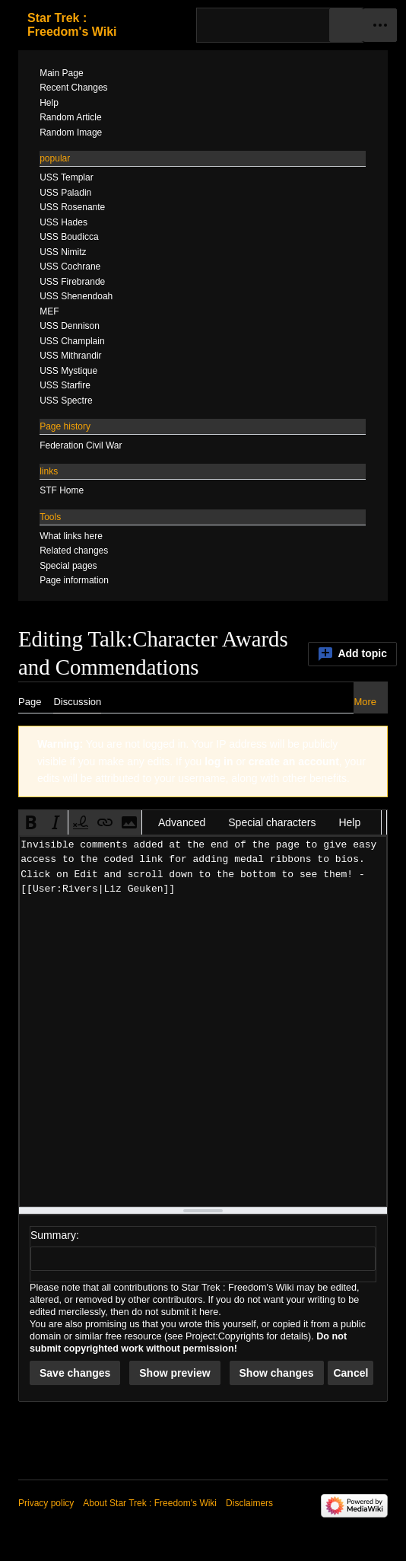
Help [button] (349, 822)
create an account (294, 761)
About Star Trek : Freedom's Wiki (150, 1503)
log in (219, 761)
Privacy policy (46, 1503)
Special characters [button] (272, 822)
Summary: (54, 1235)
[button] (31, 822)
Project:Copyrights (225, 1336)
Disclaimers (249, 1503)
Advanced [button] (181, 822)
